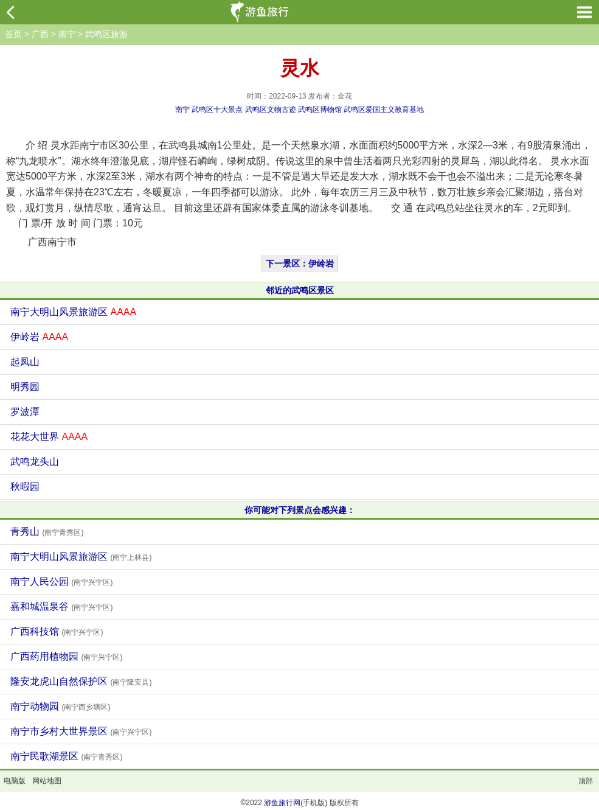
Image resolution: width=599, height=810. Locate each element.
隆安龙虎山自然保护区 (80, 681)
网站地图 (46, 781)
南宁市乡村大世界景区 (80, 731)
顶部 (585, 781)
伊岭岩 (39, 337)
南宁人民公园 (61, 581)
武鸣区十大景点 (217, 109)
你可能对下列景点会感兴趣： (299, 510)
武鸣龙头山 (34, 461)
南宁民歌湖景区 (66, 756)
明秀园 (25, 387)
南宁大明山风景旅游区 (73, 312)
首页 (13, 34)
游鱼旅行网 (282, 802)
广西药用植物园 (66, 656)
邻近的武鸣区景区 (300, 290)
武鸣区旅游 (106, 34)
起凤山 (25, 362)
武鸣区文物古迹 (270, 109)
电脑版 (15, 781)
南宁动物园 (60, 706)
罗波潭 (25, 412)
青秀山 (46, 531)
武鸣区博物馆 (320, 109)
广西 (40, 34)
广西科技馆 (56, 631)
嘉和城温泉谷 (61, 606)
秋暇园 (25, 486)
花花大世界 (49, 436)
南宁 (66, 34)
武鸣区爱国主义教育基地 (384, 109)
